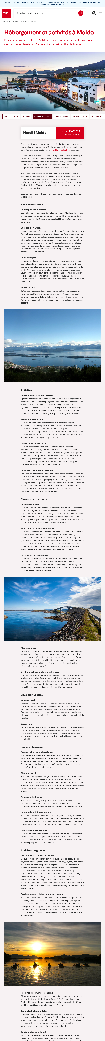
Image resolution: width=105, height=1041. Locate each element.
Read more (60, 5)
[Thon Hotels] (6, 13)
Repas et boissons (80, 116)
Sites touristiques (61, 116)
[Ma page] (94, 13)
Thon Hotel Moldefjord (60, 150)
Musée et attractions (42, 116)
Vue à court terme (11, 116)
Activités (26, 116)
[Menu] (101, 13)
